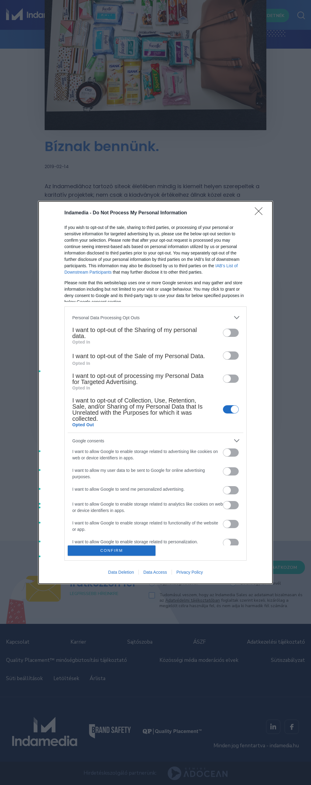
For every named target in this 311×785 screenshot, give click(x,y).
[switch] (231, 333)
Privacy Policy (189, 572)
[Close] (260, 213)
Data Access (155, 572)
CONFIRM (111, 550)
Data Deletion (121, 572)
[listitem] (155, 317)
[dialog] (155, 392)
